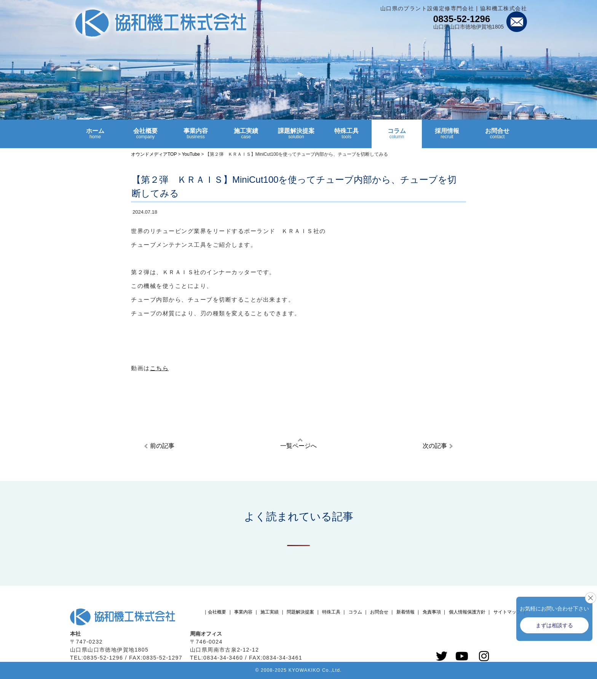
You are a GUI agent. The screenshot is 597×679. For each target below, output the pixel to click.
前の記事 (162, 446)
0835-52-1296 (461, 19)
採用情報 (447, 136)
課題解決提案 (296, 136)
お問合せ (497, 136)
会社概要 (145, 136)
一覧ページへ (298, 446)
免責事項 (432, 612)
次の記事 (435, 446)
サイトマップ (507, 612)
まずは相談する (554, 625)
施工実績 (246, 136)
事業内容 (195, 136)
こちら (159, 368)
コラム (396, 136)
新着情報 (405, 612)
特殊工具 (346, 136)
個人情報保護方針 (467, 612)
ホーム (95, 136)
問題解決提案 (300, 612)
